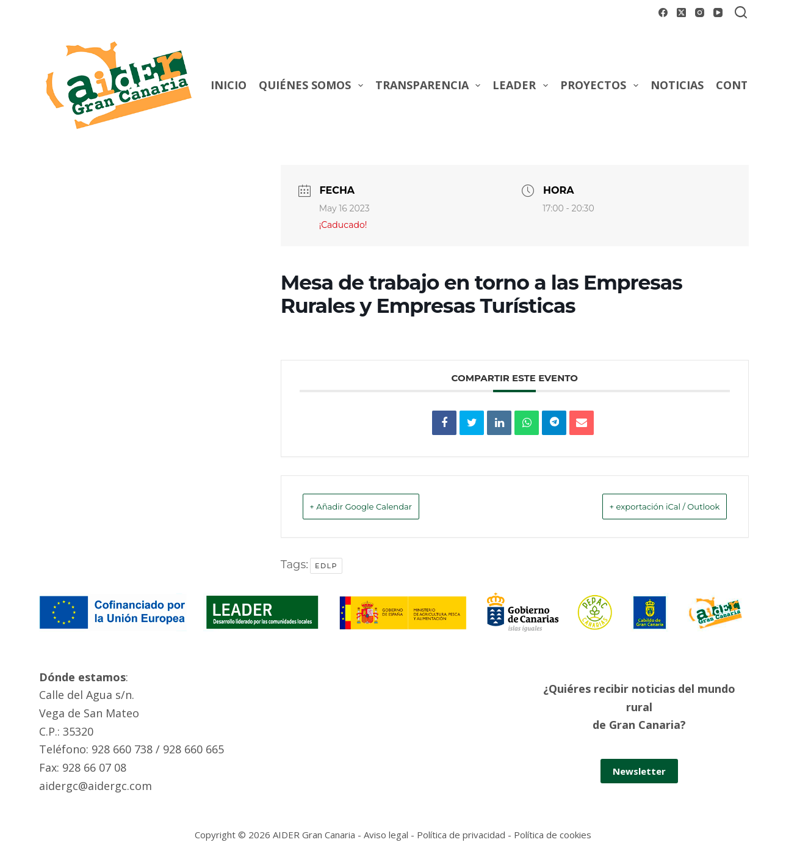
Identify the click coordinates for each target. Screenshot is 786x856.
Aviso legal (386, 835)
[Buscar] (741, 12)
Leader (522, 85)
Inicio (229, 85)
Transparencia (430, 85)
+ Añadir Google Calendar (379, 506)
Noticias (677, 85)
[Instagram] (699, 12)
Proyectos (601, 85)
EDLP (326, 566)
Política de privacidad (461, 835)
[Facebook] (663, 12)
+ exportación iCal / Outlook (646, 506)
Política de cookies (552, 835)
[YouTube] (718, 12)
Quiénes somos (313, 85)
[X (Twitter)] (681, 12)
